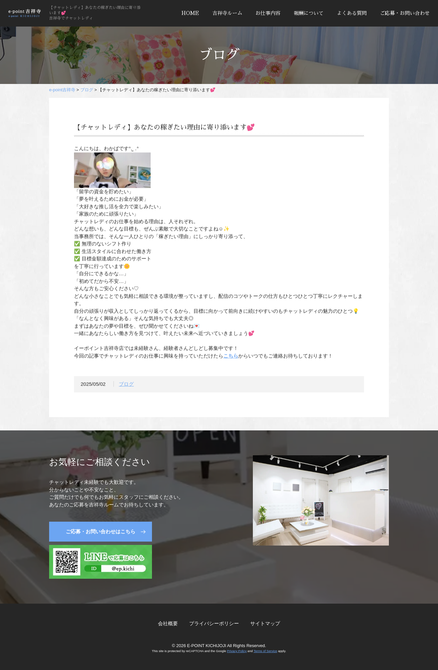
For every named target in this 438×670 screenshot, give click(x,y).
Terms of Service (265, 651)
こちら (230, 357)
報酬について (309, 13)
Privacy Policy (237, 651)
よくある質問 (352, 13)
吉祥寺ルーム (227, 13)
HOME (190, 13)
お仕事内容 (268, 13)
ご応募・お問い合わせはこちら (100, 531)
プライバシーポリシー (214, 623)
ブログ (126, 385)
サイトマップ (265, 623)
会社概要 (168, 623)
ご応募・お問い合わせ (405, 13)
